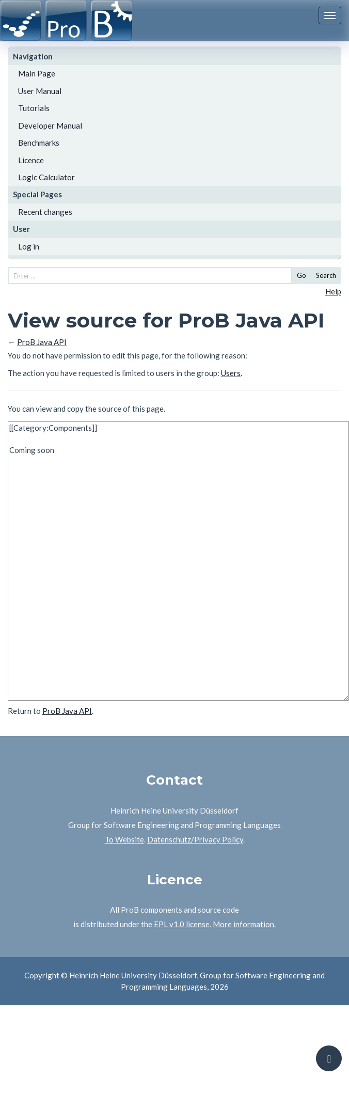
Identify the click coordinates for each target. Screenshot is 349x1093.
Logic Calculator (46, 177)
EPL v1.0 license (182, 924)
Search (326, 275)
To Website (124, 839)
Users (231, 373)
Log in (28, 246)
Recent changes (45, 211)
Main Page (36, 73)
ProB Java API (42, 342)
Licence (31, 160)
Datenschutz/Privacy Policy (195, 839)
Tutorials (34, 108)
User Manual (39, 91)
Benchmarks (38, 142)
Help (333, 291)
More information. (244, 924)
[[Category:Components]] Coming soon (178, 561)
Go (301, 275)
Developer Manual (50, 125)
